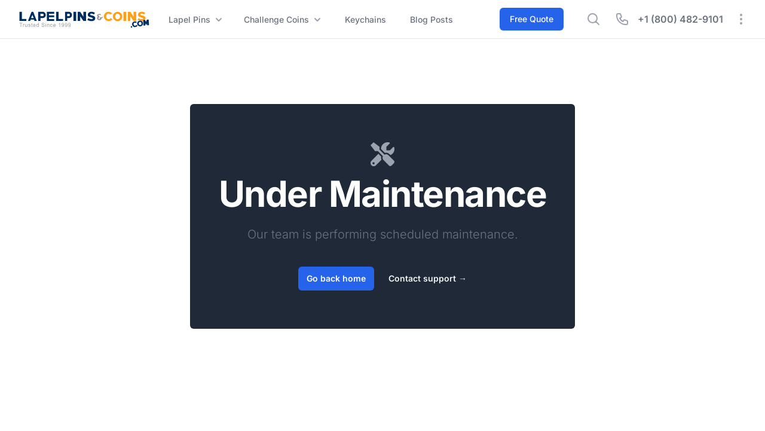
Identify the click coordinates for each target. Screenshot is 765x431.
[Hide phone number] (622, 19)
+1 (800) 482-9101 (680, 19)
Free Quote (531, 19)
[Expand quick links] (741, 19)
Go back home (336, 278)
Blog (431, 20)
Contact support (427, 278)
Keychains (365, 19)
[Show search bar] (593, 19)
